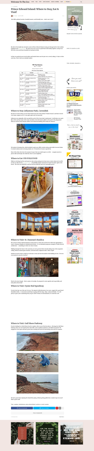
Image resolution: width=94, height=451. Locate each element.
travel (43, 404)
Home (12, 6)
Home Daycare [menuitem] (46, 2)
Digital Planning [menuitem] (55, 2)
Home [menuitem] (32, 2)
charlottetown (22, 404)
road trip (38, 404)
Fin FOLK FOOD (26, 162)
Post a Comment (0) (37, 413)
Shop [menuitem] (61, 2)
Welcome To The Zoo (20, 2)
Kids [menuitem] (37, 2)
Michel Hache (21, 48)
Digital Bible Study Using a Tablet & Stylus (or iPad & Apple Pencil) (78, 112)
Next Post (61, 416)
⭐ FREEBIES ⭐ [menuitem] (67, 2)
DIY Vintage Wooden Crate (77, 118)
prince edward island (30, 404)
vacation (47, 404)
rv (40, 404)
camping (15, 6)
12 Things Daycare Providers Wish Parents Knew (74, 105)
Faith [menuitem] (40, 2)
